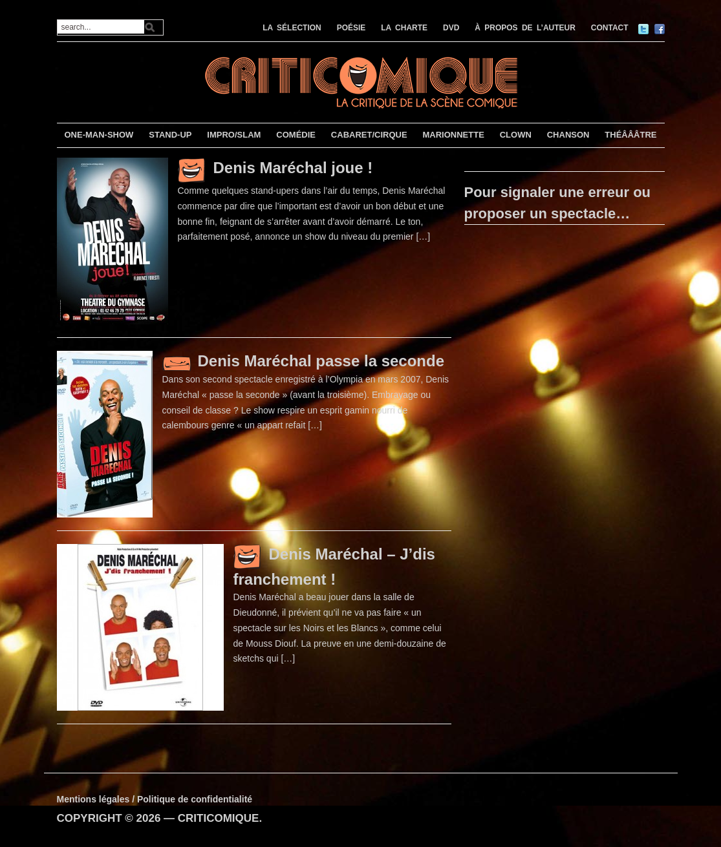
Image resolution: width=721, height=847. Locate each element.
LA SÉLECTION (292, 27)
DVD (451, 27)
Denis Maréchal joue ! (293, 167)
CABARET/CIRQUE (369, 135)
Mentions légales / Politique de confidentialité (155, 799)
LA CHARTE (404, 27)
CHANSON (568, 135)
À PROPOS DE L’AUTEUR (525, 27)
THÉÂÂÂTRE (630, 135)
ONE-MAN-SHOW (98, 135)
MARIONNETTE (453, 135)
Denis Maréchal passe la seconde (321, 361)
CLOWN (516, 135)
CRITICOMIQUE (218, 818)
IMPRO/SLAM (234, 135)
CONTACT (610, 27)
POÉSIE (351, 27)
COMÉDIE (296, 135)
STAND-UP (170, 135)
